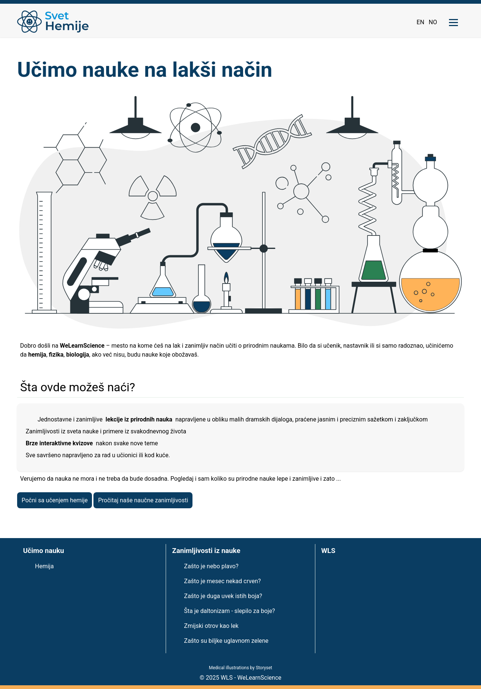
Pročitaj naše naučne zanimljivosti (143, 500)
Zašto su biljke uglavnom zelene (226, 640)
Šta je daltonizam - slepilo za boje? (229, 610)
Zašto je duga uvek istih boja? (223, 596)
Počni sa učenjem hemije (54, 500)
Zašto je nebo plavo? (211, 566)
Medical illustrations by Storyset (240, 667)
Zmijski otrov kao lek (211, 625)
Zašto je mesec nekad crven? (222, 581)
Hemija (44, 566)
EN (420, 22)
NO (433, 22)
